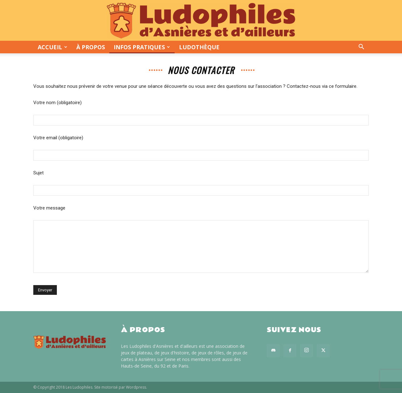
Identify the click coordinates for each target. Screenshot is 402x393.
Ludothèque (199, 47)
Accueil (52, 47)
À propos (90, 47)
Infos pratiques (142, 47)
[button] (361, 47)
